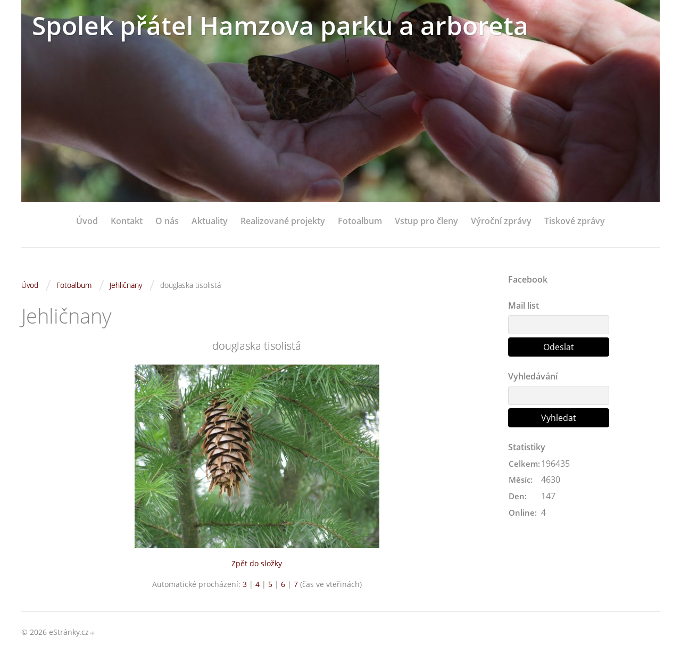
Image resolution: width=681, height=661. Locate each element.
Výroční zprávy (501, 221)
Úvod (87, 221)
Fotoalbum (360, 221)
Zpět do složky (256, 563)
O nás (167, 221)
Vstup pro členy (426, 221)
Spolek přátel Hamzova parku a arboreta (280, 25)
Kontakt (127, 221)
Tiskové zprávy (574, 221)
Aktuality (210, 221)
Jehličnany (126, 285)
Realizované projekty (282, 221)
